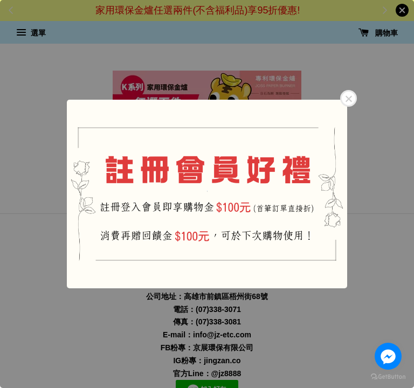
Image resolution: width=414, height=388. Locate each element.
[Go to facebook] (388, 356)
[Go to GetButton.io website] (388, 376)
